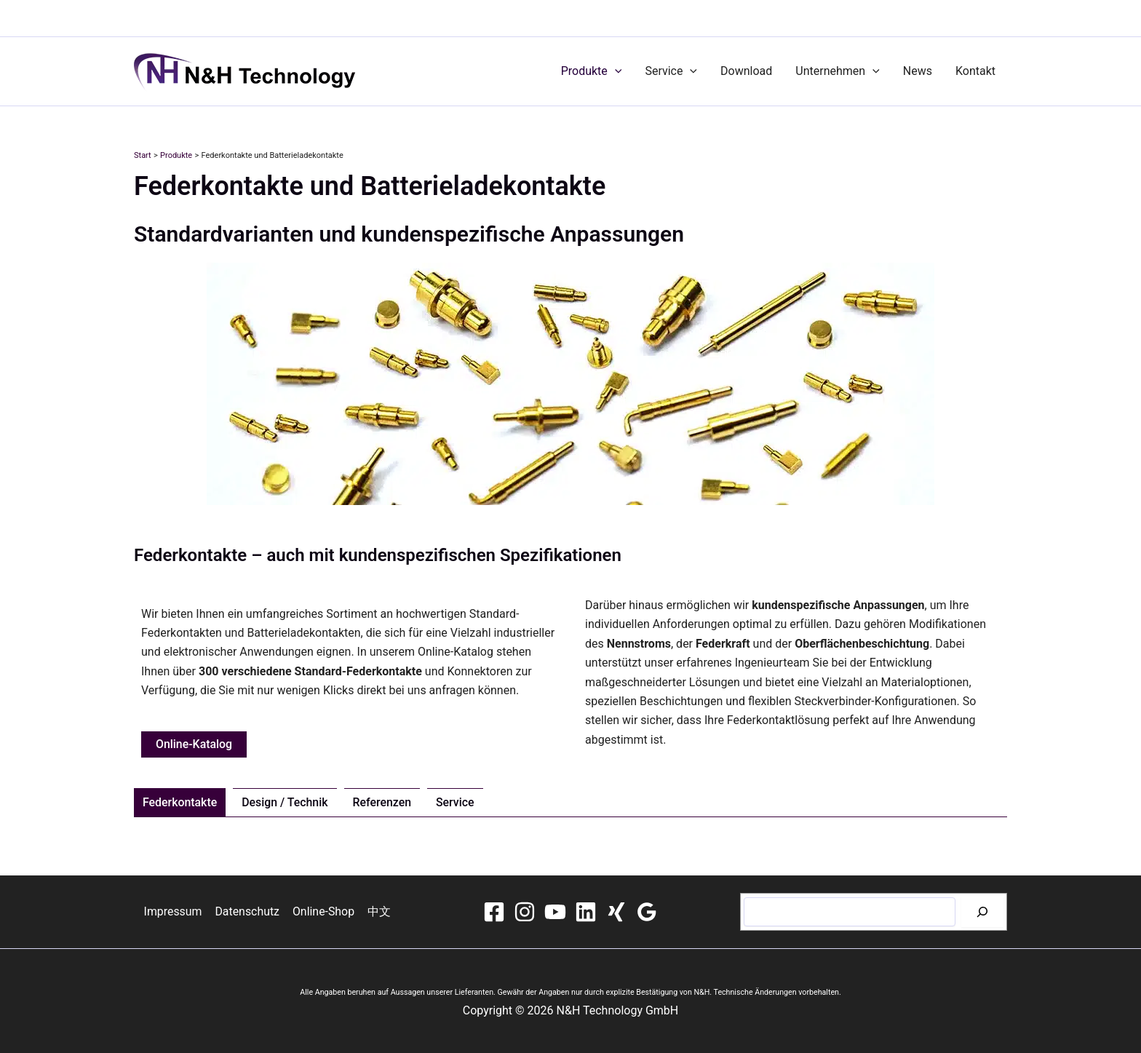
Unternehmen (837, 71)
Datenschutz (247, 911)
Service (671, 71)
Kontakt (975, 71)
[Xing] (616, 912)
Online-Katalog (194, 744)
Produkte (591, 71)
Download (746, 71)
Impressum (175, 911)
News (917, 71)
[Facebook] (494, 912)
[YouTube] (555, 912)
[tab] (180, 802)
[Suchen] (982, 912)
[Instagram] (525, 912)
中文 (377, 911)
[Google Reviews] (647, 912)
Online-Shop (323, 911)
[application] (615, 71)
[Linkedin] (586, 912)
